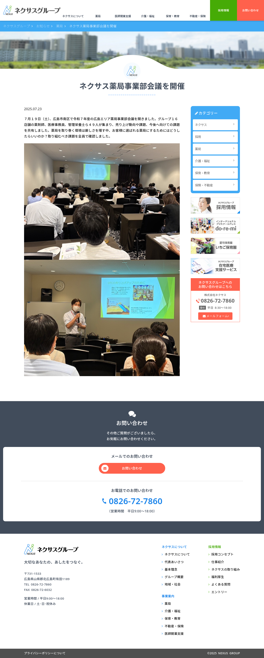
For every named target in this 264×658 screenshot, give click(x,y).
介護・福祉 (147, 16)
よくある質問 (220, 584)
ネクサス (216, 124)
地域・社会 (173, 584)
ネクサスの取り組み (225, 569)
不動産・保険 (197, 16)
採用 (216, 136)
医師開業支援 (123, 16)
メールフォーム (217, 316)
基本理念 (171, 569)
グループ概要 (174, 577)
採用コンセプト (222, 554)
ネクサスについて (73, 16)
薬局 (98, 16)
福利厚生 (217, 577)
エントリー (219, 592)
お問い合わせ (250, 10)
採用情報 (223, 10)
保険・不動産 (216, 185)
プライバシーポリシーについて (45, 653)
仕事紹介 (217, 562)
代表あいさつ (174, 562)
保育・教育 (172, 16)
